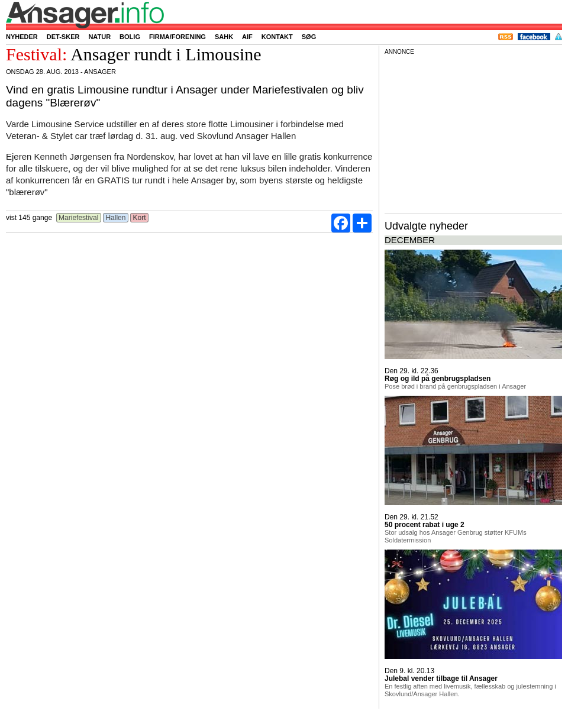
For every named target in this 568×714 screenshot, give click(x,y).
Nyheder (22, 36)
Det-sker (63, 36)
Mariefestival (79, 218)
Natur (99, 36)
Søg (309, 36)
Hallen (116, 218)
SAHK (224, 36)
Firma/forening (177, 36)
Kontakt (277, 36)
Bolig (130, 36)
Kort (139, 218)
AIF (247, 36)
